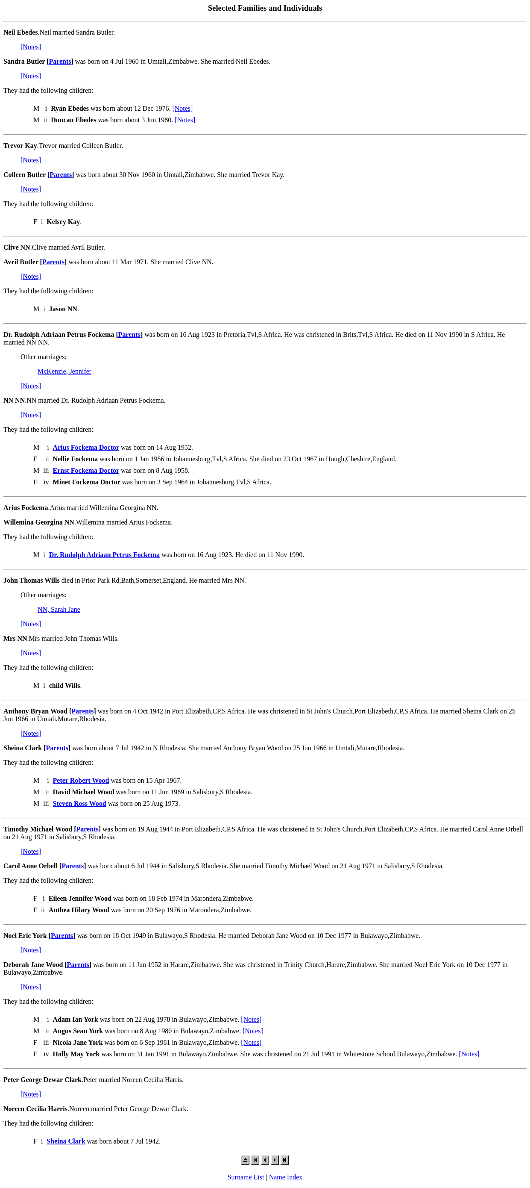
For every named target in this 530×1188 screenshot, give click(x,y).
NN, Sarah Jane (59, 609)
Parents (60, 61)
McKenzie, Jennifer (64, 371)
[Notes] (30, 46)
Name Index (286, 1177)
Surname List (246, 1177)
